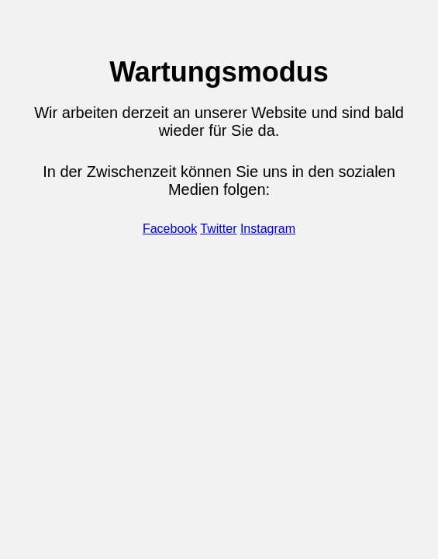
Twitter (218, 228)
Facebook (170, 228)
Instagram (267, 228)
